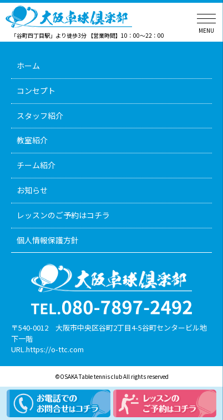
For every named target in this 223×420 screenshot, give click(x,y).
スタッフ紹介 (40, 115)
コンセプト (36, 90)
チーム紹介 (36, 165)
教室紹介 (32, 140)
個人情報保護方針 (48, 240)
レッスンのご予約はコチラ (63, 215)
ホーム (28, 65)
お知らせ (32, 190)
